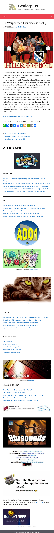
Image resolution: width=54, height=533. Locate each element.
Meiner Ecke (40, 502)
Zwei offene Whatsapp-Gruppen (13, 347)
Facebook (31, 380)
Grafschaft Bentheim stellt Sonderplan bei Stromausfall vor (21, 213)
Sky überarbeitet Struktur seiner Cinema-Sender (18, 328)
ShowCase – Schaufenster (11, 352)
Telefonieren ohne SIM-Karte (12, 349)
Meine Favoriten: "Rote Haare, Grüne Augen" (17, 390)
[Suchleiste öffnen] (51, 16)
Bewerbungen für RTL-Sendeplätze (17, 136)
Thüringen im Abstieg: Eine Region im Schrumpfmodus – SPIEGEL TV (25, 186)
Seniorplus (28, 6)
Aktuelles (8, 133)
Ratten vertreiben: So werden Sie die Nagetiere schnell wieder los (24, 191)
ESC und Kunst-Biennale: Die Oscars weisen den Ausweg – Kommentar (26, 189)
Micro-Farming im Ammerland (12, 211)
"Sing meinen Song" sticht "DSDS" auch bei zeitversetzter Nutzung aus (25, 317)
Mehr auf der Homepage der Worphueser (18, 116)
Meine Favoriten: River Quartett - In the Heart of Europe (21, 400)
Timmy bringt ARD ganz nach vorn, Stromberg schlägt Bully (22, 320)
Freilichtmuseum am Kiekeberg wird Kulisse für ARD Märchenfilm (24, 208)
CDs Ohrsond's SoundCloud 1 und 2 (14, 392)
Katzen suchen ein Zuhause (27, 304)
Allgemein (15, 133)
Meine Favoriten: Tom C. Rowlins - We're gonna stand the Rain (23, 395)
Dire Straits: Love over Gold (15, 139)
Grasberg (23, 133)
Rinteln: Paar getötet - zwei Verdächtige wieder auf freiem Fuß (23, 216)
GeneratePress (36, 532)
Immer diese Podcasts (10, 344)
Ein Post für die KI (8, 341)
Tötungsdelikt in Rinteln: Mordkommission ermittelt (19, 205)
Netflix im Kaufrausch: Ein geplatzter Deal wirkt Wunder (20, 325)
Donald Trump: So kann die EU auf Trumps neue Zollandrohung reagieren (26, 183)
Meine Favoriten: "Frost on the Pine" (14, 398)
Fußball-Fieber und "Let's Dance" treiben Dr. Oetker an (20, 323)
